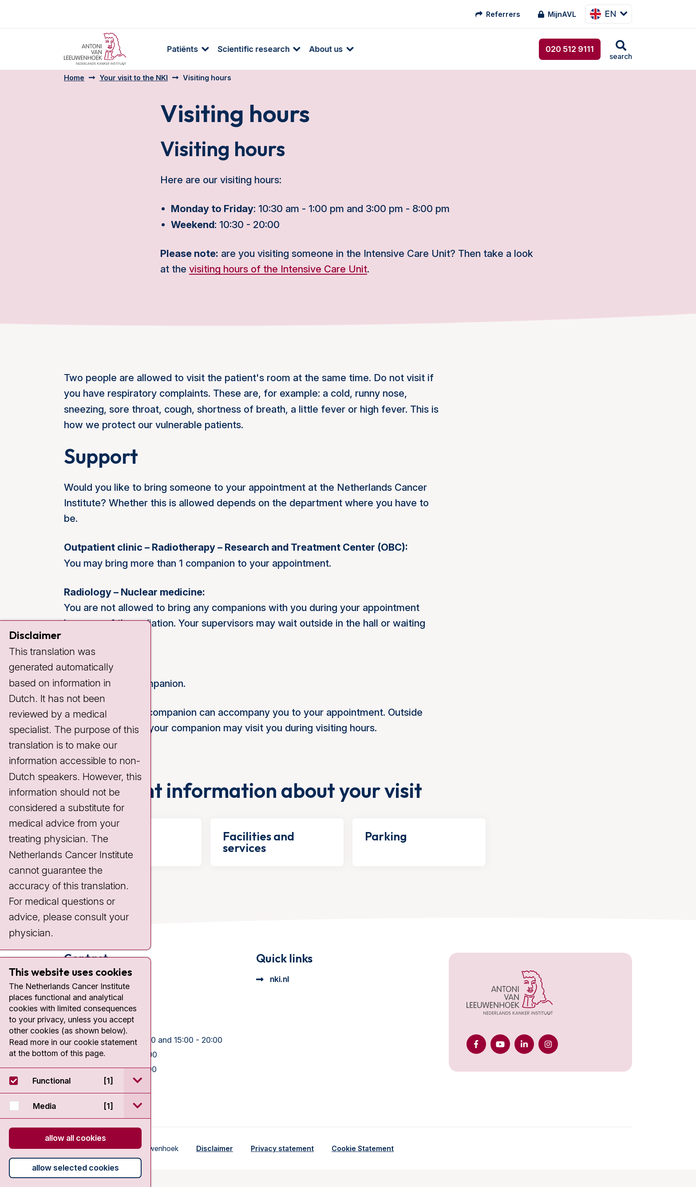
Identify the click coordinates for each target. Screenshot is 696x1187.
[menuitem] (160, 49)
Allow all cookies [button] (75, 1138)
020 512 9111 (570, 49)
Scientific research (230, 49)
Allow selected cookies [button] (75, 1167)
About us (303, 49)
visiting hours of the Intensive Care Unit (278, 275)
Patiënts (159, 49)
